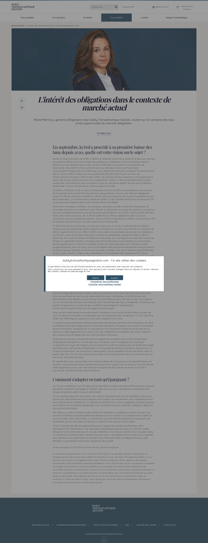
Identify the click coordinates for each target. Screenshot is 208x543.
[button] (114, 277)
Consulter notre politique (104, 285)
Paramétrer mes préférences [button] (105, 282)
